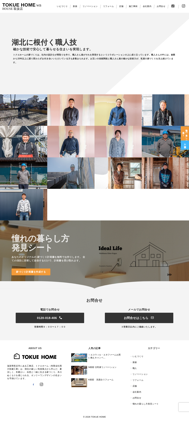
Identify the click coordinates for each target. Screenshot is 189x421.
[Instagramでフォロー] (41, 384)
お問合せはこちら (139, 318)
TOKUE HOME (19, 5)
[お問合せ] (185, 143)
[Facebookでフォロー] (33, 384)
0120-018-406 (50, 318)
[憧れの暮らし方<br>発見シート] (185, 131)
